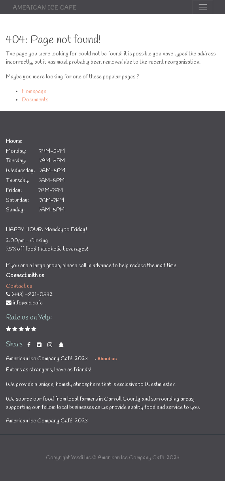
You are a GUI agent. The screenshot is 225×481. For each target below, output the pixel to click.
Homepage (34, 91)
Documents (35, 100)
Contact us (19, 286)
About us (107, 358)
